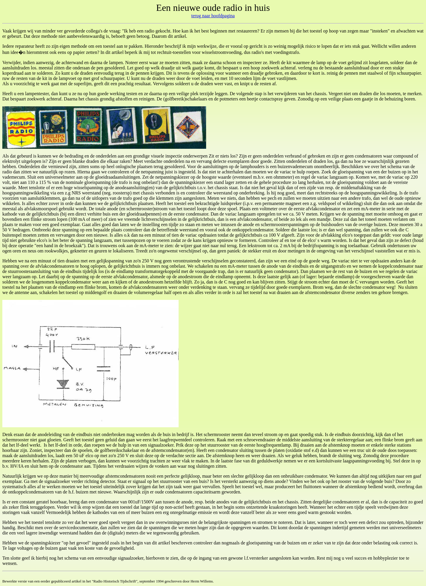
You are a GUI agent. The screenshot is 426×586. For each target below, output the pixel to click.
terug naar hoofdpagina (213, 15)
